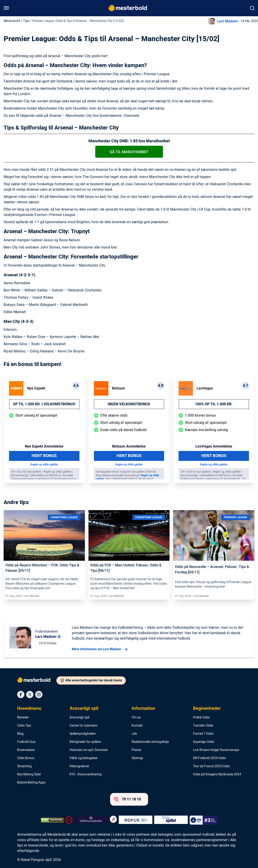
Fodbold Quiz (26, 742)
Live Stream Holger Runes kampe (216, 750)
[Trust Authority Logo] (91, 820)
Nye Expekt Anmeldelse (44, 446)
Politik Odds (201, 717)
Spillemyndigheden (83, 734)
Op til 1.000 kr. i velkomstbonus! (44, 404)
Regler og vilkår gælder (44, 464)
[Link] (44, 535)
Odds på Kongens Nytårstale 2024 (217, 774)
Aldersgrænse (79, 766)
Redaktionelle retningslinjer (150, 742)
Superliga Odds (203, 742)
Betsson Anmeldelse (129, 446)
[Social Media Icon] (20, 694)
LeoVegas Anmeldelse (213, 446)
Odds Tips (24, 725)
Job (134, 734)
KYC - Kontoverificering (86, 774)
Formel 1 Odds (203, 734)
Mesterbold (12, 21)
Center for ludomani (83, 725)
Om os (136, 717)
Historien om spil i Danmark (89, 750)
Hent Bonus (44, 456)
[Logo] (36, 680)
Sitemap (137, 758)
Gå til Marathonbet (129, 152)
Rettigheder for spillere (85, 742)
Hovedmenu (29, 708)
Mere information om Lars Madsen (100, 649)
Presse (136, 750)
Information (143, 708)
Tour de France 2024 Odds (211, 766)
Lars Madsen (227, 21)
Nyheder (23, 717)
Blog (20, 734)
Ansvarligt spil (84, 708)
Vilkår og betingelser (84, 758)
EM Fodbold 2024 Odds (209, 758)
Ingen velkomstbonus (129, 404)
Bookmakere (26, 750)
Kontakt (137, 725)
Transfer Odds (203, 725)
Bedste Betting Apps (31, 782)
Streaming (24, 766)
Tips (26, 21)
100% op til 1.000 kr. (213, 404)
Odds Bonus (25, 758)
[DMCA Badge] (52, 820)
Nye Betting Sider (29, 774)
